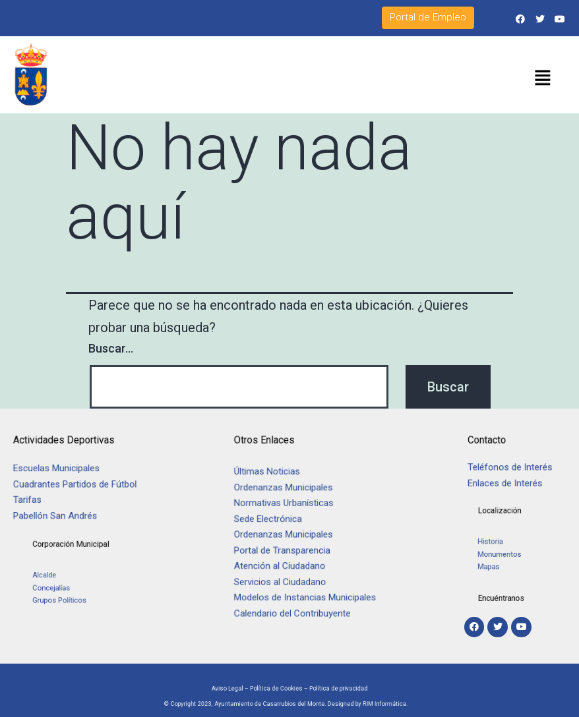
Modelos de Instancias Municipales (308, 592)
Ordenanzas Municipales (289, 493)
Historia (498, 545)
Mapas (496, 563)
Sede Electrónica (274, 521)
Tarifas (35, 499)
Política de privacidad (323, 686)
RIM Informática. (355, 703)
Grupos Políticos (74, 597)
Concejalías (68, 588)
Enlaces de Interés (506, 482)
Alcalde (63, 579)
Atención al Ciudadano (285, 564)
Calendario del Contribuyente (297, 607)
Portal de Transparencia (287, 549)
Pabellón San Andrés (60, 513)
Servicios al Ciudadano (285, 578)
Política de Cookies (280, 686)
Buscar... (110, 348)
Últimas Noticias (274, 478)
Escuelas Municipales (61, 471)
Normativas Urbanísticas (289, 507)
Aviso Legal (246, 686)
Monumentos (504, 554)
